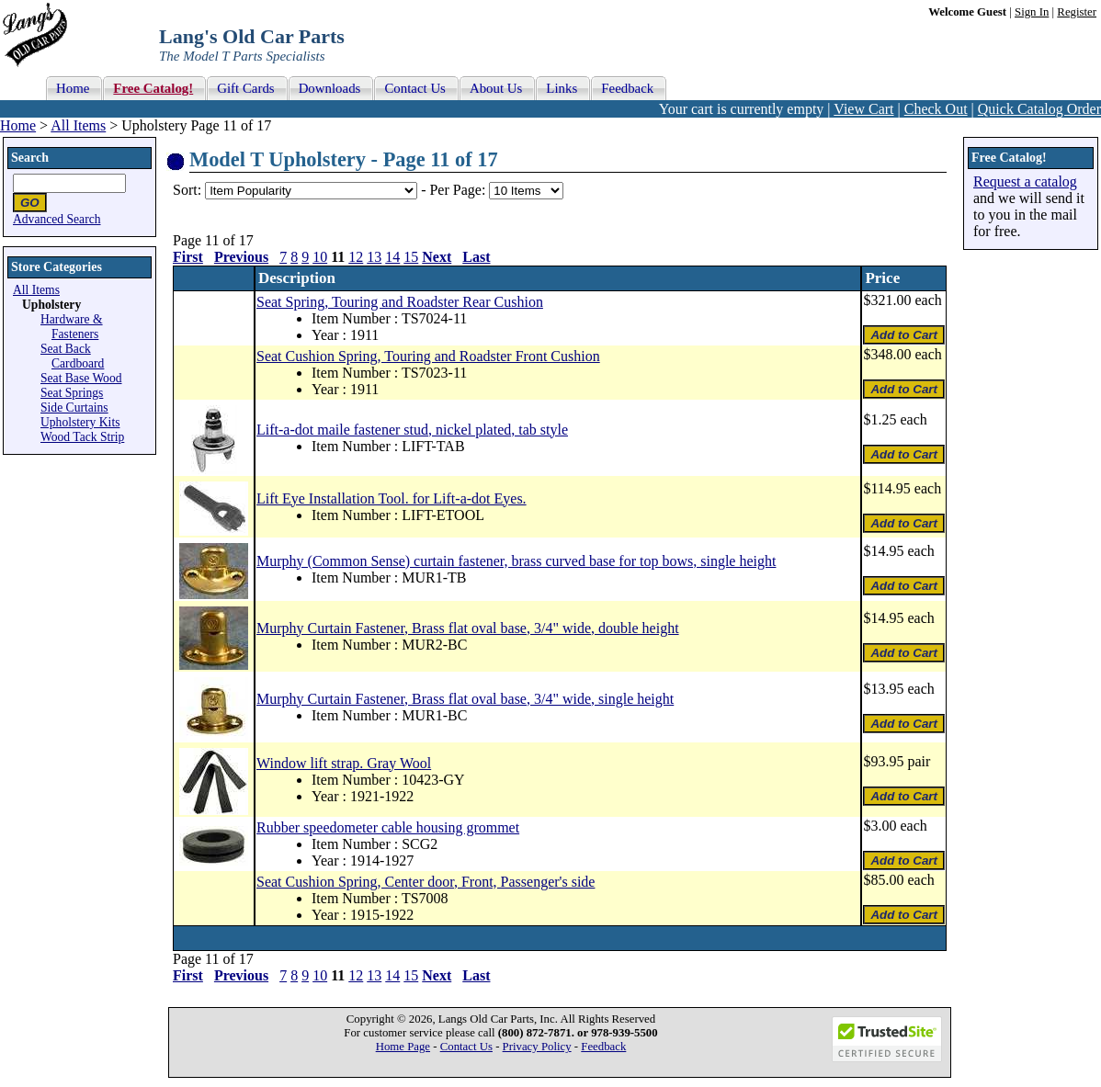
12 (355, 257)
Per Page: (459, 190)
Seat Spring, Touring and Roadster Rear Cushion (399, 302)
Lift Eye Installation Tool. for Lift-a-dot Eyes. (391, 498)
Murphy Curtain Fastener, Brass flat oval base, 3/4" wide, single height (465, 699)
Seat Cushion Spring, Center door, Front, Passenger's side (425, 881)
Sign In (1032, 12)
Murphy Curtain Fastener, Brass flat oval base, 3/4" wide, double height (467, 628)
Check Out (936, 109)
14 (392, 257)
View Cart (863, 109)
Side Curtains (74, 407)
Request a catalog (1025, 181)
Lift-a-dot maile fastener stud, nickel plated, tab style (412, 429)
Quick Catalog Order (1039, 109)
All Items (78, 125)
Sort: (187, 190)
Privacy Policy (537, 1046)
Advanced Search (57, 219)
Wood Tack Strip (82, 437)
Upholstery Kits (79, 422)
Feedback (603, 1046)
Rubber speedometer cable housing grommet (387, 827)
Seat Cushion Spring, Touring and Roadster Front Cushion (428, 356)
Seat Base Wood (81, 378)
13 (374, 257)
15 (410, 257)
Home (18, 125)
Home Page (403, 1046)
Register (1076, 12)
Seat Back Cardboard (72, 356)
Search (30, 157)
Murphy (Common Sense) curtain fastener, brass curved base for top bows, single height (516, 561)
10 (319, 257)
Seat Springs (71, 393)
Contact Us (466, 1046)
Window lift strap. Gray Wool (343, 763)
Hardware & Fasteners (71, 326)
